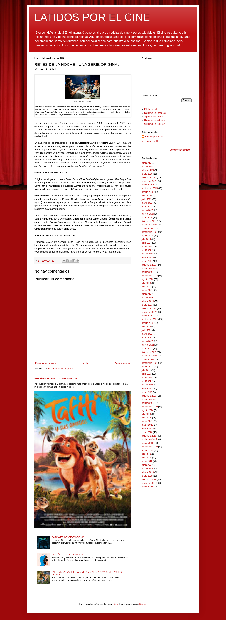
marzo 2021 (147, 385)
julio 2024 (146, 239)
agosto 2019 (147, 450)
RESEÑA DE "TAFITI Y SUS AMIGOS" (56, 378)
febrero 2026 (148, 170)
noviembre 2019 (149, 439)
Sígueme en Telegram (154, 124)
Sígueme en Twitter (153, 116)
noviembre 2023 (149, 268)
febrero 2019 (148, 472)
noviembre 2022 (149, 312)
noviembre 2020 (149, 399)
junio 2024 (146, 243)
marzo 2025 (147, 210)
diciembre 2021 (149, 352)
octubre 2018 (148, 486)
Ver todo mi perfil (150, 141)
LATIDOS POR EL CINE (92, 17)
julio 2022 (146, 326)
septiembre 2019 (150, 446)
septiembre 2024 (150, 232)
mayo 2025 (147, 203)
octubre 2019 (148, 443)
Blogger (142, 604)
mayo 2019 (147, 461)
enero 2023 (147, 305)
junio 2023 (146, 286)
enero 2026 (147, 174)
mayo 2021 (147, 377)
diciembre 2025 (149, 177)
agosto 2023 (147, 279)
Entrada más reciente (45, 363)
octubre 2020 (148, 403)
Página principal (151, 109)
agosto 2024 (147, 235)
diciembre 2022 (149, 308)
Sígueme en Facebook (155, 113)
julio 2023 (146, 283)
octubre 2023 (148, 272)
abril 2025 (146, 206)
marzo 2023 (147, 297)
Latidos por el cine (154, 136)
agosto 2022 (147, 323)
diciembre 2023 (149, 265)
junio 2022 (146, 330)
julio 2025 (146, 195)
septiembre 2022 (150, 319)
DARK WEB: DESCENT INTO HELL (69, 537)
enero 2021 (147, 392)
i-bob (115, 604)
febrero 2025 (148, 214)
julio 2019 (146, 454)
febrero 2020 (148, 428)
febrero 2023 (148, 301)
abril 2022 (146, 337)
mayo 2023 (147, 290)
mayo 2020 (147, 421)
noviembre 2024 (149, 224)
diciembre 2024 (149, 221)
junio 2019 (146, 457)
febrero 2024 (148, 257)
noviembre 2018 (149, 483)
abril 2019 (146, 465)
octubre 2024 (148, 228)
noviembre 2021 (149, 355)
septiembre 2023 (150, 275)
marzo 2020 (147, 425)
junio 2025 (146, 199)
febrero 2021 (148, 388)
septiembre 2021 (150, 363)
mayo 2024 (147, 246)
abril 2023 (146, 294)
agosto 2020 (147, 410)
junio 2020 (146, 417)
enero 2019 (147, 476)
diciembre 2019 (149, 436)
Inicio (85, 363)
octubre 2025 (148, 184)
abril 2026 (146, 163)
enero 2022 (147, 348)
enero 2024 (147, 261)
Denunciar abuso (180, 149)
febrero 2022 (148, 345)
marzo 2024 (147, 254)
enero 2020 (147, 432)
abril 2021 (146, 381)
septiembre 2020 (150, 406)
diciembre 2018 (149, 479)
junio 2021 (146, 374)
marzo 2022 (147, 341)
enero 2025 (147, 217)
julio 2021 (146, 370)
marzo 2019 (147, 468)
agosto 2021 (147, 367)
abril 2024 (146, 250)
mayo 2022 (147, 334)
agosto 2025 (147, 192)
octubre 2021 (148, 359)
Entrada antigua (122, 363)
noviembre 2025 (149, 181)
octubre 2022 (148, 315)
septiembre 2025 (150, 188)
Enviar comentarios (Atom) (60, 368)
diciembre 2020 (149, 396)
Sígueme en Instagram (155, 120)
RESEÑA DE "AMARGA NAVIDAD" (68, 554)
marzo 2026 (147, 166)
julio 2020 (146, 414)
